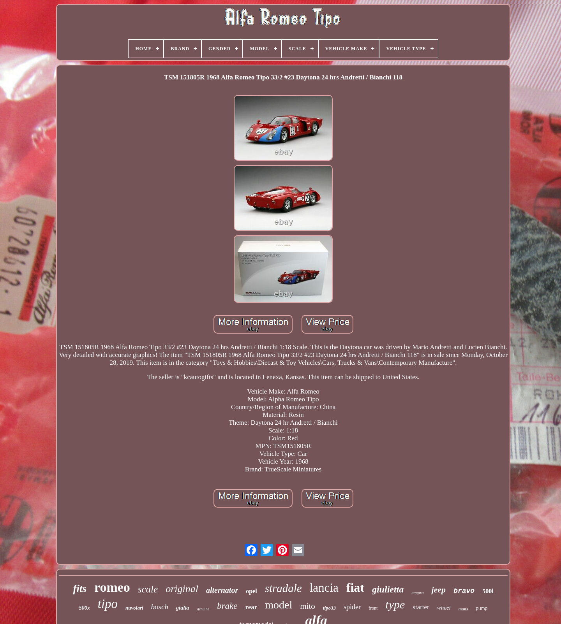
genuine (203, 609)
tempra (417, 592)
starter (421, 607)
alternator (222, 590)
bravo (464, 591)
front (373, 608)
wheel (444, 608)
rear (251, 607)
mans (463, 608)
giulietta (388, 589)
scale (148, 589)
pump (481, 608)
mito (307, 606)
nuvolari (134, 608)
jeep (438, 589)
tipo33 (329, 608)
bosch (159, 607)
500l (487, 591)
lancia (324, 587)
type (395, 604)
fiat (355, 587)
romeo (112, 587)
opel (251, 591)
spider (352, 607)
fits (79, 588)
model (278, 605)
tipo (108, 604)
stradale (283, 588)
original (182, 588)
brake (227, 606)
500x (84, 608)
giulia (182, 608)
